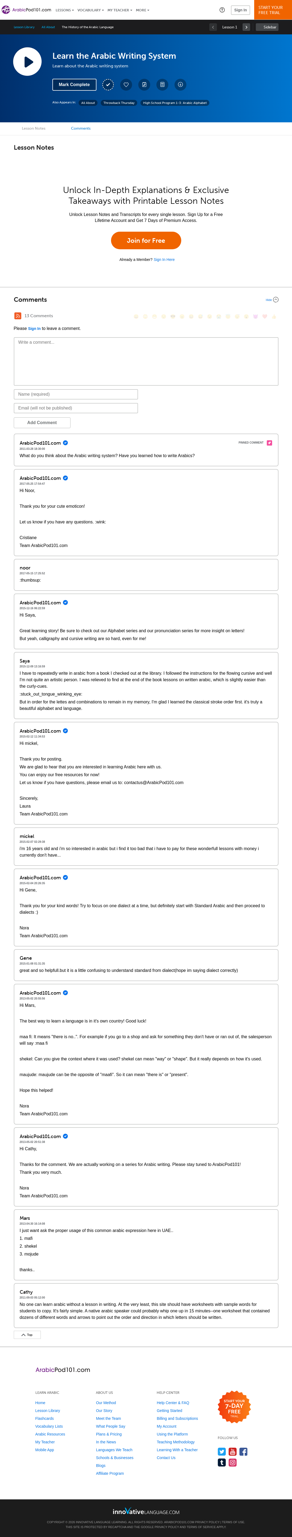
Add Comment (42, 422)
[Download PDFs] (162, 85)
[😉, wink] (209, 316)
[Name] (76, 394)
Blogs (100, 1465)
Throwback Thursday (119, 103)
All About (48, 27)
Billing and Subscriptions (177, 1418)
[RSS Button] (18, 316)
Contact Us (166, 1458)
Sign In (240, 10)
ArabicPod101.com (179, 1522)
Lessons (63, 10)
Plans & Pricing (109, 1434)
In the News (106, 1442)
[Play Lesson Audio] (27, 61)
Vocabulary (89, 10)
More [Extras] (141, 10)
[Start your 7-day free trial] (234, 1407)
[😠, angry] (182, 316)
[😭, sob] (218, 316)
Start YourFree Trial (274, 10)
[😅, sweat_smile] (200, 316)
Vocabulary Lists (49, 1426)
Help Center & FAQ (173, 1403)
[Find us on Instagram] (233, 1462)
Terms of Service (201, 1527)
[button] (222, 9)
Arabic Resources (50, 1434)
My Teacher (118, 10)
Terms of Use (233, 1522)
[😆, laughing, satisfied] (191, 316)
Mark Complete (74, 84)
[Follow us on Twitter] (222, 1451)
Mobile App (44, 1450)
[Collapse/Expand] (146, 299)
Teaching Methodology (175, 1442)
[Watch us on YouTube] (233, 1451)
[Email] (76, 408)
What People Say (110, 1426)
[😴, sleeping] (237, 316)
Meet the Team (108, 1418)
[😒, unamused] (163, 316)
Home (40, 1403)
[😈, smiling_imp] (255, 316)
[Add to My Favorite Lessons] (126, 85)
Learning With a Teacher (177, 1450)
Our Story (104, 1410)
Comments (80, 128)
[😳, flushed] (145, 316)
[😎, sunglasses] (172, 316)
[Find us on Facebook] (243, 1451)
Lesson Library (24, 27)
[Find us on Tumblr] (222, 1462)
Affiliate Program (110, 1473)
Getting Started (169, 1410)
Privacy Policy (207, 1522)
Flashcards (44, 1418)
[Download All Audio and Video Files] (180, 85)
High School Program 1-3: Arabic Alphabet (175, 103)
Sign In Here (164, 259)
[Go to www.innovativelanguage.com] (146, 1510)
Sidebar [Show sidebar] (270, 27)
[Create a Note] (144, 85)
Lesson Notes (33, 128)
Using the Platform (172, 1434)
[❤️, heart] (264, 316)
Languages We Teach (114, 1450)
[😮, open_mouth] (246, 316)
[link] (246, 27)
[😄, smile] (136, 316)
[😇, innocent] (228, 316)
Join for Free (146, 240)
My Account (166, 1426)
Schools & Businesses (114, 1458)
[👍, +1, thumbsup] (273, 316)
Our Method (106, 1403)
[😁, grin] (154, 316)
